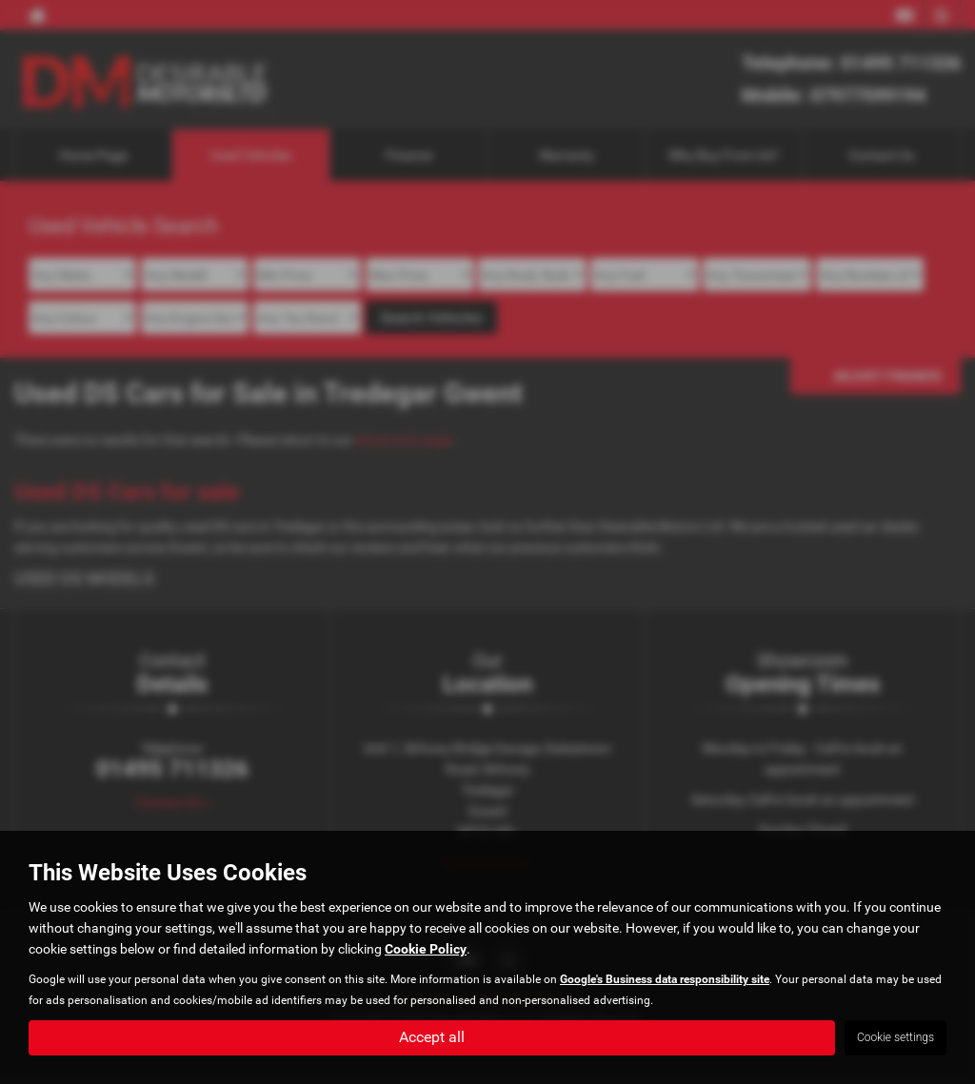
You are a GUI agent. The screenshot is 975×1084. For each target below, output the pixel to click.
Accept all (432, 1037)
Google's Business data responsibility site (664, 979)
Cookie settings (895, 1037)
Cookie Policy (426, 948)
